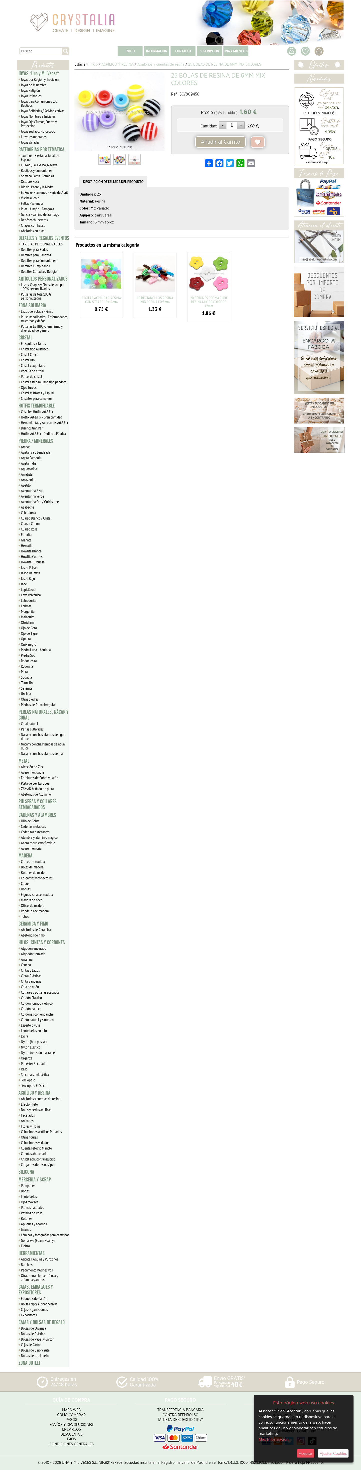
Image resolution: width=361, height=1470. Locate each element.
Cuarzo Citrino (30, 523)
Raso (24, 1068)
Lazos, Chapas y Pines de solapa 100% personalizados (42, 286)
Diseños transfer (31, 427)
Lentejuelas (29, 1196)
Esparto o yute (30, 1025)
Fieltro (25, 1245)
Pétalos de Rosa (31, 1212)
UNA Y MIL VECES (236, 51)
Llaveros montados (33, 136)
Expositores (29, 1314)
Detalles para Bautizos (36, 254)
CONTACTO (183, 51)
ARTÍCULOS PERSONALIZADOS (43, 279)
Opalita (26, 638)
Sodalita (26, 677)
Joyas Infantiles (31, 95)
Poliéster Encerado (33, 1063)
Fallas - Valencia (32, 203)
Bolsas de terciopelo (35, 1355)
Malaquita (27, 616)
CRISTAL (25, 337)
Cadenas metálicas (33, 826)
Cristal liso (28, 359)
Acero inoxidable (32, 772)
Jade (24, 583)
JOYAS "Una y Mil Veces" (38, 73)
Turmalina (27, 682)
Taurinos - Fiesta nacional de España (40, 157)
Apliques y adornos (34, 1223)
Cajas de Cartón (31, 1344)
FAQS (71, 1439)
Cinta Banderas (31, 981)
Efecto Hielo (29, 1104)
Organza (26, 1057)
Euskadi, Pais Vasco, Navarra (39, 164)
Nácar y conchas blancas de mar (42, 753)
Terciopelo (28, 1079)
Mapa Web (71, 1410)
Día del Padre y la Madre (37, 186)
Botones (26, 1218)
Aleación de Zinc (32, 766)
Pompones (28, 1185)
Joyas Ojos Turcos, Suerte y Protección (39, 123)
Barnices (26, 1264)
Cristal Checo (29, 354)
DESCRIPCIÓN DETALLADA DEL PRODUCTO (113, 181)
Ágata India (28, 463)
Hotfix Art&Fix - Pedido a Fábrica (43, 433)
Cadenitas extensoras (35, 831)
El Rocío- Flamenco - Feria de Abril (44, 192)
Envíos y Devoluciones (71, 1425)
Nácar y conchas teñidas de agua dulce (43, 745)
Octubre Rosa (30, 181)
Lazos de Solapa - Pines (37, 311)
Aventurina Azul (32, 490)
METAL (23, 761)
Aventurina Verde (32, 496)
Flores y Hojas (30, 1126)
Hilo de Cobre (30, 820)
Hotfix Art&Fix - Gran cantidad (41, 417)
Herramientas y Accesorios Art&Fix (44, 422)
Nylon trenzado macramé (38, 1052)
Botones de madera (34, 872)
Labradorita (28, 600)
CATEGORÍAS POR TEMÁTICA (41, 149)
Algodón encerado (33, 948)
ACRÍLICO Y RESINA (34, 1093)
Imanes (26, 1229)
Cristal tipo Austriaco (34, 348)
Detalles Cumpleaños (35, 265)
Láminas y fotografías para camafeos (45, 1234)
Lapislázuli (28, 589)
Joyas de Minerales (33, 84)
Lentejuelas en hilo (34, 1030)
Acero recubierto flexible (38, 842)
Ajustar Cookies (333, 1453)
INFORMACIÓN (156, 51)
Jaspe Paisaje (29, 567)
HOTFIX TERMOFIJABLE (36, 406)
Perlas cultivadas (32, 729)
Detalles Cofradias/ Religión (39, 271)
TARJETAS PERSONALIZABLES (42, 243)
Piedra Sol (28, 655)
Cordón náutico (31, 1008)
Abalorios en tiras (32, 230)
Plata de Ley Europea (35, 783)
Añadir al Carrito (220, 142)
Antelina (26, 959)
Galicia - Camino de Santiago (40, 214)
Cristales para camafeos (36, 398)
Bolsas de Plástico (33, 1333)
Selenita (26, 688)
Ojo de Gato (29, 627)
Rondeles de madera (35, 910)
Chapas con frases (33, 225)
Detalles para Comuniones (38, 260)
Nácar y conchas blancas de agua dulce (43, 736)
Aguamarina (29, 468)
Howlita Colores (31, 556)
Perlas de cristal (31, 376)
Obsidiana (27, 622)
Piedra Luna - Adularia (36, 649)
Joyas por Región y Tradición (40, 79)
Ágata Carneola (31, 457)
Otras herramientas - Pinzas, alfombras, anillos (39, 1277)
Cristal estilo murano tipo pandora (43, 381)
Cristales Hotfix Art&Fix (37, 411)
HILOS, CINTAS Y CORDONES (41, 942)
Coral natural (29, 723)
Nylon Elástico (30, 1047)
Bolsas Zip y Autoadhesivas (39, 1303)
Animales (27, 1120)
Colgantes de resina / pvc (38, 1164)
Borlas (25, 1190)
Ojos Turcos (28, 387)
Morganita (27, 611)
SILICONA (26, 1172)
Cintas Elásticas (31, 975)
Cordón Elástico (31, 997)
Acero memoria (31, 848)
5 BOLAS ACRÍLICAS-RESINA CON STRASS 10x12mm (101, 299)
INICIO (130, 51)
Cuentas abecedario (34, 1153)
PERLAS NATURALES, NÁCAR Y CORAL (43, 715)
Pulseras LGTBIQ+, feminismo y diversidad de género (42, 328)
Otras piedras (29, 699)
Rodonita (27, 666)
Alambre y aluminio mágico (39, 837)
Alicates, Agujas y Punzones (39, 1259)
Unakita (26, 693)
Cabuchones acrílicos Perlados (41, 1131)
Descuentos (71, 1434)
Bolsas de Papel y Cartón (37, 1339)
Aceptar (306, 1453)
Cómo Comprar (71, 1415)
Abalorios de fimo (33, 935)
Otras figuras (29, 1137)
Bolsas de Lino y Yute (35, 1350)
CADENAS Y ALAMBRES (37, 815)
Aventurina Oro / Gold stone (40, 501)
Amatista (26, 474)
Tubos (25, 916)
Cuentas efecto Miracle (36, 1148)
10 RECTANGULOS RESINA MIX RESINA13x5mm (155, 299)
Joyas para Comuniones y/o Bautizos (39, 103)
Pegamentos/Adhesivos (37, 1269)
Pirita (24, 671)
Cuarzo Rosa (29, 528)
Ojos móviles (29, 1201)
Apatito (26, 485)
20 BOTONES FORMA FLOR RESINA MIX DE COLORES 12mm (208, 301)
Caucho (26, 964)
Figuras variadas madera (37, 894)
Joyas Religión (30, 90)
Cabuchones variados (35, 1142)
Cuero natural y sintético (37, 1019)
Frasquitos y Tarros (33, 343)
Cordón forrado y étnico (37, 1003)
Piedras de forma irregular (38, 704)
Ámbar (25, 446)
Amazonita (28, 479)
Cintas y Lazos (30, 970)
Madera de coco (31, 899)
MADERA (25, 855)
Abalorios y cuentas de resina (40, 1098)
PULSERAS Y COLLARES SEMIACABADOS (37, 804)
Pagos (71, 1420)
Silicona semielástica (35, 1074)
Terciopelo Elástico (33, 1085)
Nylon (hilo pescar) (34, 1041)
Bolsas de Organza (33, 1328)
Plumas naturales (32, 1207)
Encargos (71, 1429)
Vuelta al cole (30, 197)
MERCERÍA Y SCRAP (34, 1179)
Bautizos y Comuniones (36, 170)
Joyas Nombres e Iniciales (38, 116)
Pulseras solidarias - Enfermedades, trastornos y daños (44, 318)
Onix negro (28, 644)
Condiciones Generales (71, 1444)
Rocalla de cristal (32, 370)
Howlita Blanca (31, 550)
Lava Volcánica (31, 594)
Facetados (28, 1115)
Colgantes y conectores (36, 877)
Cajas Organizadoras (34, 1309)
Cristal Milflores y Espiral (37, 392)
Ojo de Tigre (29, 633)
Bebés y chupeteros (34, 219)
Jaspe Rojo (28, 578)
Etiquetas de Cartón (34, 1298)
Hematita (27, 545)
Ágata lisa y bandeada (35, 452)
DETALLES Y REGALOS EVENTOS (43, 238)
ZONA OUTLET (29, 1363)
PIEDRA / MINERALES (35, 441)
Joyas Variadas (30, 142)
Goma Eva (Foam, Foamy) (38, 1240)
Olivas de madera (32, 905)
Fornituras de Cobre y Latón (39, 777)
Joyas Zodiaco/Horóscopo (38, 131)
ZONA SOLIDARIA (32, 305)
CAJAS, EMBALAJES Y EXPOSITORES (35, 1289)
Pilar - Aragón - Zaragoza (37, 208)
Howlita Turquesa (32, 561)
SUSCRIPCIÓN (209, 51)
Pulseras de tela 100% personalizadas (36, 296)
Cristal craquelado (33, 365)
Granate (26, 539)
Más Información (274, 1439)
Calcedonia (28, 512)
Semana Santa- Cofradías (37, 175)
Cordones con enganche (37, 1014)
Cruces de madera (33, 861)
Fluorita (26, 534)
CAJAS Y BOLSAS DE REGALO (41, 1322)
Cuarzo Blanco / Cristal (36, 518)
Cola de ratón (30, 986)
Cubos (25, 883)
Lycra (24, 1036)
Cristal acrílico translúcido (38, 1158)
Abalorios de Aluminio (36, 794)
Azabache (27, 507)
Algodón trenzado (33, 953)
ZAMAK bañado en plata (37, 788)
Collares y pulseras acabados (40, 992)
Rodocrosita (29, 660)
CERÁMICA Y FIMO (33, 924)
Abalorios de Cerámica (36, 929)
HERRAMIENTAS (31, 1253)
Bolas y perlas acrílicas (36, 1109)
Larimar (26, 605)
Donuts (25, 888)
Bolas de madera (32, 866)
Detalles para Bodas (34, 249)
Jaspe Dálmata (30, 572)
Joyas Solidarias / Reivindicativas (42, 110)
